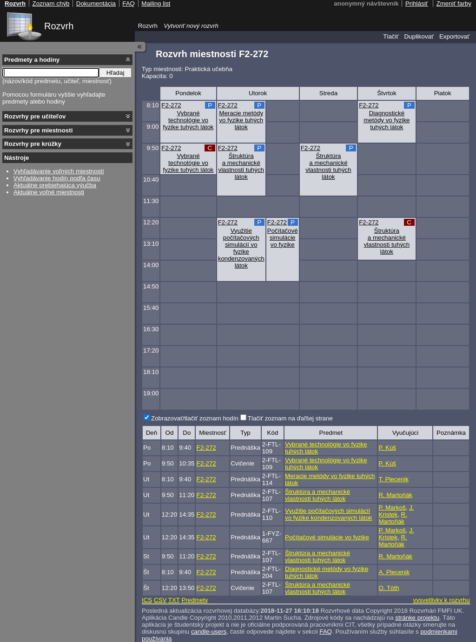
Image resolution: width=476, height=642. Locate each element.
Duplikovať (419, 36)
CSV (160, 599)
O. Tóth (388, 587)
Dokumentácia (96, 3)
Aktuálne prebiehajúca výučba (54, 185)
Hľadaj (115, 72)
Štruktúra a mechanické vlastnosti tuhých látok (241, 166)
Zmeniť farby (453, 3)
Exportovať (454, 36)
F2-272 (171, 105)
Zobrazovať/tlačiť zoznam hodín (194, 418)
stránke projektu (417, 617)
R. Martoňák (395, 494)
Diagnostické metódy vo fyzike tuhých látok (387, 120)
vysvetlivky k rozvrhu (441, 599)
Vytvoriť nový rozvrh (191, 25)
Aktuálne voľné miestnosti (48, 192)
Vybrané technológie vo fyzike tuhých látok (188, 120)
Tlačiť (390, 36)
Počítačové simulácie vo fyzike (282, 237)
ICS (147, 599)
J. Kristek (396, 511)
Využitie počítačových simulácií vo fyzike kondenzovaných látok (241, 248)
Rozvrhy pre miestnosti (38, 130)
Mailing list (155, 3)
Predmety (194, 599)
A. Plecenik (394, 572)
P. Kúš (387, 447)
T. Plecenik (393, 479)
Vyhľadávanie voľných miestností (58, 171)
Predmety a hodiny (32, 59)
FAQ (325, 631)
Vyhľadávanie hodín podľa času (56, 178)
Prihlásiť (416, 3)
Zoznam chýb (50, 3)
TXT (174, 599)
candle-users (208, 631)
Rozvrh (58, 26)
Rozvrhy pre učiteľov (35, 116)
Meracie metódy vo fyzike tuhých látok (241, 120)
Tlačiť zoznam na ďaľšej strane (290, 418)
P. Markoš (391, 507)
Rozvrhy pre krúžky (32, 143)
